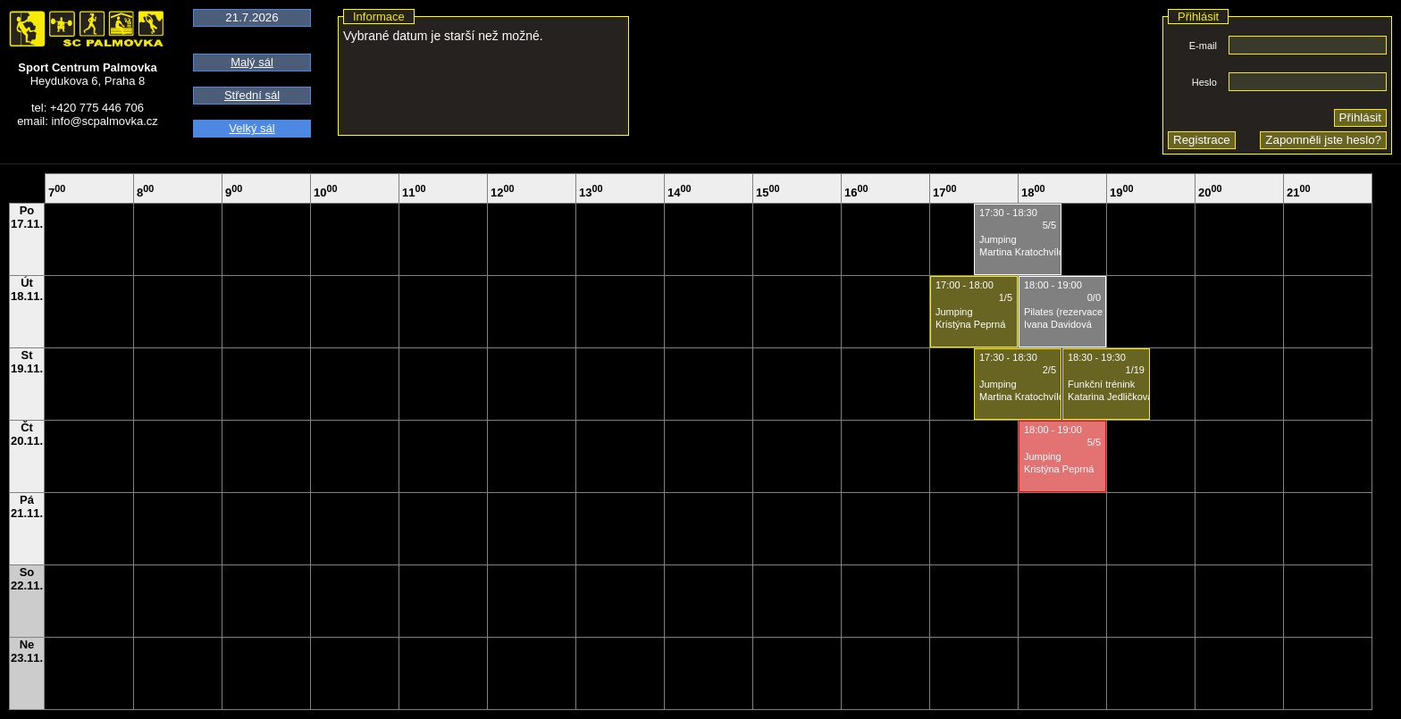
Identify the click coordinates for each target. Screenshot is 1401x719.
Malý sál (252, 62)
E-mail (1203, 45)
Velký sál (251, 128)
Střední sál (252, 95)
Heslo (1204, 82)
